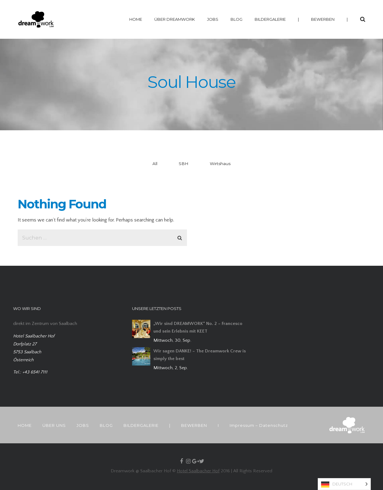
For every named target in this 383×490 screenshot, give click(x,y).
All (154, 163)
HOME (135, 19)
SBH (183, 163)
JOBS (212, 19)
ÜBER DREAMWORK (174, 19)
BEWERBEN (323, 19)
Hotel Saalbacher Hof (198, 471)
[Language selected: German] (344, 484)
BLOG (236, 19)
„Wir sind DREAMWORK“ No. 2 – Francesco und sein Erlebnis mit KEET (197, 327)
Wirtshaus (220, 163)
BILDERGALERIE (270, 19)
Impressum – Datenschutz (259, 425)
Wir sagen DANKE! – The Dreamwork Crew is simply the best (199, 354)
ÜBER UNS (54, 425)
